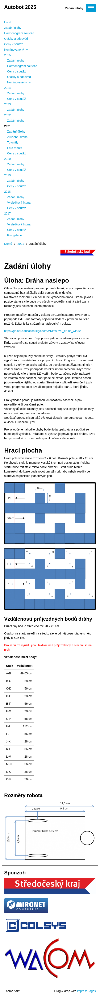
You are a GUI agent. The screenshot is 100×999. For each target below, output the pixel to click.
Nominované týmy (16, 49)
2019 (7, 175)
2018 (7, 191)
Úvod (7, 22)
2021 (7, 126)
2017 (7, 213)
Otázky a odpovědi (16, 38)
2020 (7, 159)
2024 (7, 88)
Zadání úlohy (12, 27)
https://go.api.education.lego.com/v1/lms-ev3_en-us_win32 (42, 331)
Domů (8, 243)
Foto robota (14, 148)
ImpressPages (86, 991)
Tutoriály (12, 142)
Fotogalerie (14, 235)
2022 (7, 115)
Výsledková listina (18, 202)
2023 (7, 104)
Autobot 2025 (20, 7)
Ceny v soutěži (14, 44)
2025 (7, 55)
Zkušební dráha (17, 137)
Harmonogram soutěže (19, 33)
